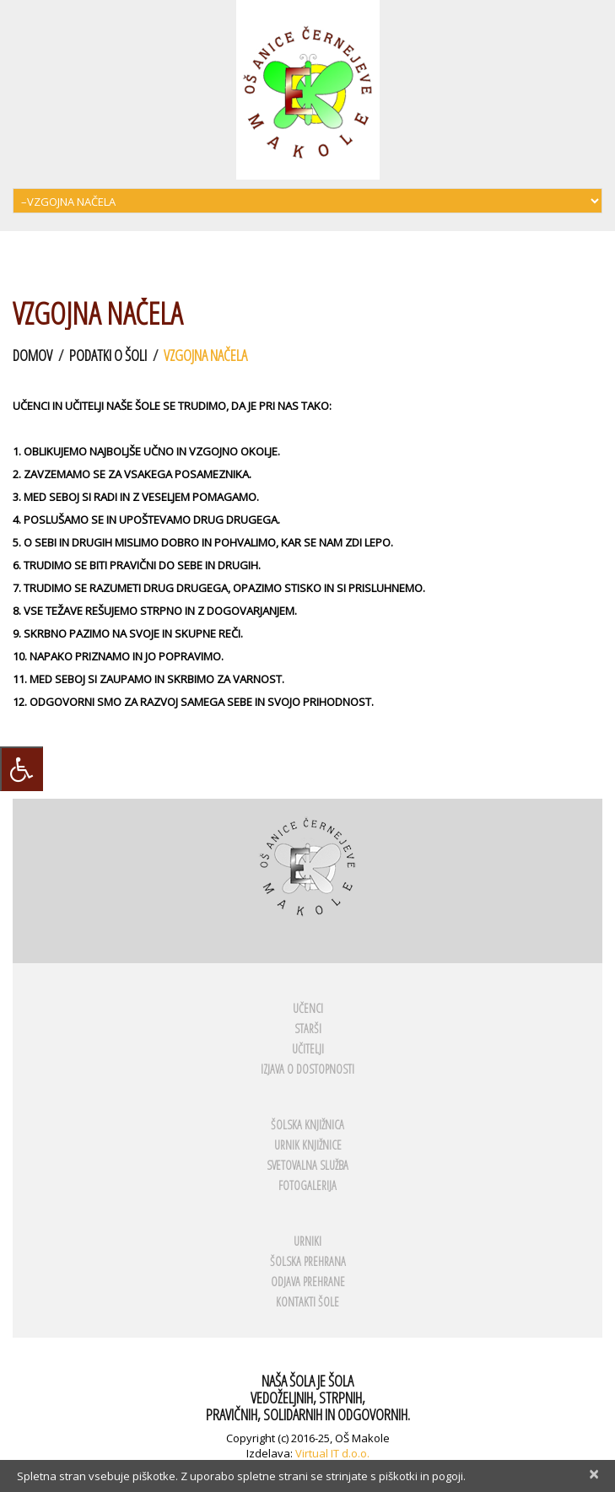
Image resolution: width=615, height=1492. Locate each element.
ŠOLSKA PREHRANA (308, 1261)
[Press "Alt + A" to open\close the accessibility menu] (21, 768)
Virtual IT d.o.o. (332, 1453)
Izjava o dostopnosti (307, 1069)
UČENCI (308, 1008)
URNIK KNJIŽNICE (308, 1145)
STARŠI (307, 1029)
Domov (32, 355)
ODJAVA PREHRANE (308, 1282)
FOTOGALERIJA (307, 1185)
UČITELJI (308, 1049)
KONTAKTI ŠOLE (307, 1302)
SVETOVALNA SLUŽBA (307, 1165)
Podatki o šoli (108, 355)
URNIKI (307, 1241)
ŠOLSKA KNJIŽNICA (307, 1125)
